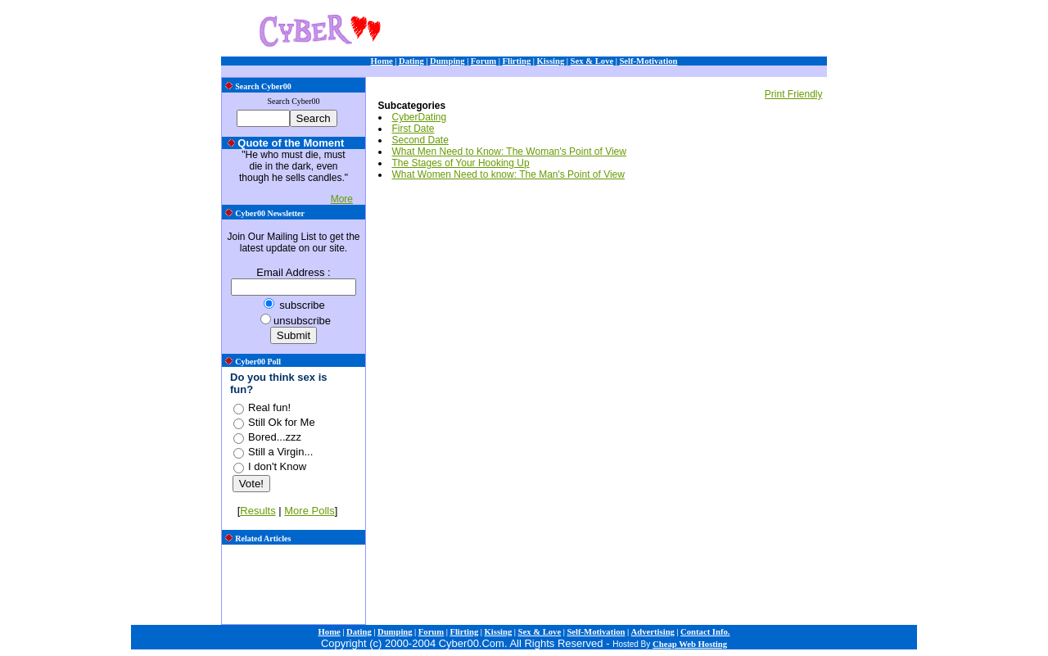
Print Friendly (794, 94)
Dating (411, 61)
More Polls (309, 510)
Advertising (653, 631)
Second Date (420, 140)
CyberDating (419, 117)
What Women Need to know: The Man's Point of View (508, 174)
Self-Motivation (648, 61)
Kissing (551, 61)
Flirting (516, 61)
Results (257, 510)
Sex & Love (592, 61)
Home (382, 61)
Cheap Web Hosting (690, 644)
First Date (413, 128)
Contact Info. (705, 631)
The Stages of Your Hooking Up (461, 163)
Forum (483, 61)
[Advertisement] (623, 31)
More (342, 199)
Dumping (447, 61)
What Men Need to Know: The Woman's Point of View (509, 151)
